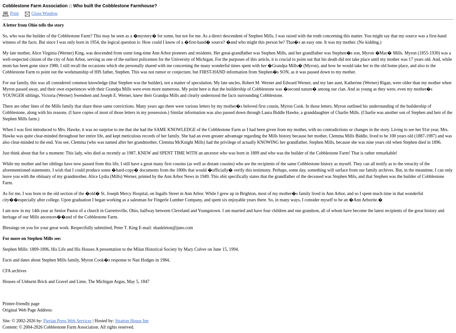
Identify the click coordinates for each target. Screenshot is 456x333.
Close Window (44, 13)
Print (14, 13)
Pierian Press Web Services (67, 320)
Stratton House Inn (132, 320)
